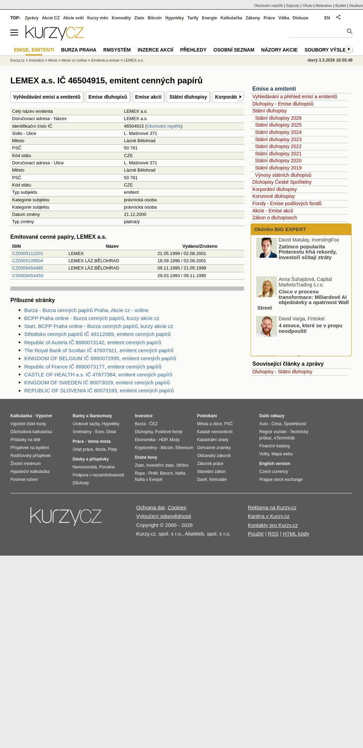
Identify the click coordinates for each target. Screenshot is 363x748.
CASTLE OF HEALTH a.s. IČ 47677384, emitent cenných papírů (98, 374)
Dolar (111, 431)
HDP (163, 439)
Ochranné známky (214, 447)
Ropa (140, 473)
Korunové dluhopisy (273, 196)
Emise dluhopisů (108, 97)
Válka (283, 18)
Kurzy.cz (17, 60)
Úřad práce (83, 449)
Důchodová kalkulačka (31, 431)
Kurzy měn (97, 18)
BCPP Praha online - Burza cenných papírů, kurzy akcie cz (91, 318)
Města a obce (209, 423)
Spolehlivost (295, 423)
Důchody (81, 483)
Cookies (177, 507)
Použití (256, 534)
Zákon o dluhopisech (274, 217)
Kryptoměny (146, 447)
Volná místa (98, 441)
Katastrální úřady (213, 439)
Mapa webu (282, 453)
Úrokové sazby (86, 423)
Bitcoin (155, 18)
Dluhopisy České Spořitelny (281, 182)
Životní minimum (25, 463)
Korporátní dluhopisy (274, 189)
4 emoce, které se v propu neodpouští (310, 330)
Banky (79, 415)
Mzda (100, 449)
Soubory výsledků (330, 50)
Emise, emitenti (34, 50)
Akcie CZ (50, 18)
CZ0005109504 (27, 260)
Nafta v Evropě (148, 479)
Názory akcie (279, 50)
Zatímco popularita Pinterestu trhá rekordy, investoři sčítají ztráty (308, 254)
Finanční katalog (274, 446)
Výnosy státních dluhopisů (283, 175)
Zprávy (31, 18)
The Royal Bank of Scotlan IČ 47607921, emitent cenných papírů (99, 350)
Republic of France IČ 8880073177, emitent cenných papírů (92, 367)
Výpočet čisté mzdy (28, 423)
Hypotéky (174, 18)
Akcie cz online (74, 60)
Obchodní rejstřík (164, 126)
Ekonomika (145, 439)
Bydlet (340, 5)
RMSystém (117, 50)
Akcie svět (73, 18)
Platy (112, 449)
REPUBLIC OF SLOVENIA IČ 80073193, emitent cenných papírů (99, 390)
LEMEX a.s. (134, 60)
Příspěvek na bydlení (29, 447)
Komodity (121, 18)
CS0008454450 (27, 275)
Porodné (107, 467)
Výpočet (44, 415)
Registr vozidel (273, 431)
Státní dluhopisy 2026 (278, 118)
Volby (264, 453)
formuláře (218, 479)
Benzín (166, 473)
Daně (202, 479)
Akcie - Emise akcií (272, 210)
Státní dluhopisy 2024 (278, 132)
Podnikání (207, 415)
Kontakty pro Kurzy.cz (273, 525)
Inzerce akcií (155, 50)
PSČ (228, 423)
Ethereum (184, 447)
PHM (153, 473)
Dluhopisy (262, 371)
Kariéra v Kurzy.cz (269, 516)
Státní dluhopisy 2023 (278, 139)
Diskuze (300, 18)
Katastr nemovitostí (215, 431)
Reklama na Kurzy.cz (272, 507)
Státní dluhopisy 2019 (278, 168)
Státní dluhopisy (188, 97)
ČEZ (153, 423)
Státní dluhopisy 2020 (278, 160)
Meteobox (324, 5)
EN (327, 18)
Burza (140, 423)
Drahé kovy (146, 457)
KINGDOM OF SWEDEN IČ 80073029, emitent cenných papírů (97, 382)
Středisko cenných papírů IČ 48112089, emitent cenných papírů (97, 334)
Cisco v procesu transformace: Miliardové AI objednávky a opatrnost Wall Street (303, 302)
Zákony (252, 18)
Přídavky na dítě (25, 439)
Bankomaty (101, 415)
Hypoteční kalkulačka (29, 471)
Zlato (139, 18)
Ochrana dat (150, 507)
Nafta (180, 473)
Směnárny (82, 431)
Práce (269, 18)
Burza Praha (78, 50)
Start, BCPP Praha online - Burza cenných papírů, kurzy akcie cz (98, 326)
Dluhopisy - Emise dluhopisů (283, 104)
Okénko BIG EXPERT (279, 229)
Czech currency (273, 471)
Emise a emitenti (274, 89)
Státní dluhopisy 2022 (278, 146)
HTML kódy (296, 534)
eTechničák (284, 438)
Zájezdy (292, 5)
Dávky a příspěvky (91, 459)
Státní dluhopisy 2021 (278, 153)
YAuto (307, 5)
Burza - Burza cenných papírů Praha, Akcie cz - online (86, 310)
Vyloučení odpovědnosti (163, 516)
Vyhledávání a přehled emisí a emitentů (294, 96)
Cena (276, 423)
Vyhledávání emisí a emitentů (47, 97)
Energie (209, 18)
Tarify (192, 18)
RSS (273, 534)
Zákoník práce (210, 463)
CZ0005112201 (27, 253)
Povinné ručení (24, 479)
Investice (36, 60)
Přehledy (193, 50)
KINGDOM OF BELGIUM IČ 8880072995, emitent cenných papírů (100, 358)
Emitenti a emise (105, 60)
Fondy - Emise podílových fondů (287, 203)
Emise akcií (148, 97)
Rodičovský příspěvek (30, 455)
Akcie (52, 60)
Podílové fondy (168, 431)
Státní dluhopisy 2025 (278, 125)
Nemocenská (85, 467)
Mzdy (175, 439)
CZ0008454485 (27, 268)
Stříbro (182, 465)
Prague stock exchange (280, 479)
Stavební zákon (211, 471)
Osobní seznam (233, 50)
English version (274, 463)
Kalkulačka (231, 18)
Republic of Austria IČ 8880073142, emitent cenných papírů (92, 342)
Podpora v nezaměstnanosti (98, 475)
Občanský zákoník (214, 455)
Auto (263, 423)
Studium (356, 5)
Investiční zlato (160, 465)
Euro (99, 431)
